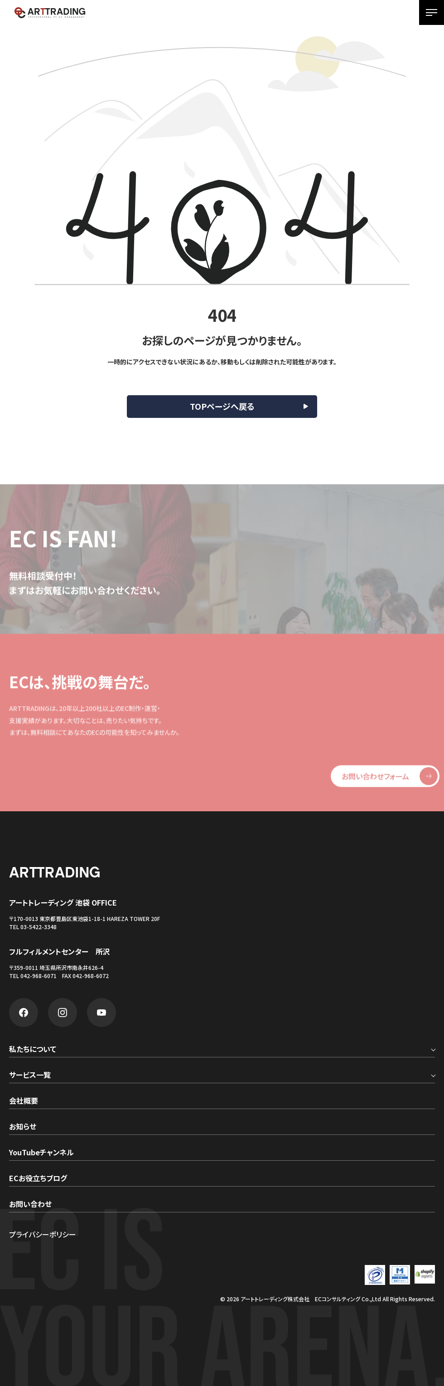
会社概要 (23, 1101)
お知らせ (22, 1127)
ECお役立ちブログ (38, 1178)
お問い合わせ (30, 1204)
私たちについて (32, 1049)
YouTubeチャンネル (41, 1153)
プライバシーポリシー (42, 1234)
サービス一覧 (30, 1075)
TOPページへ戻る (222, 406)
